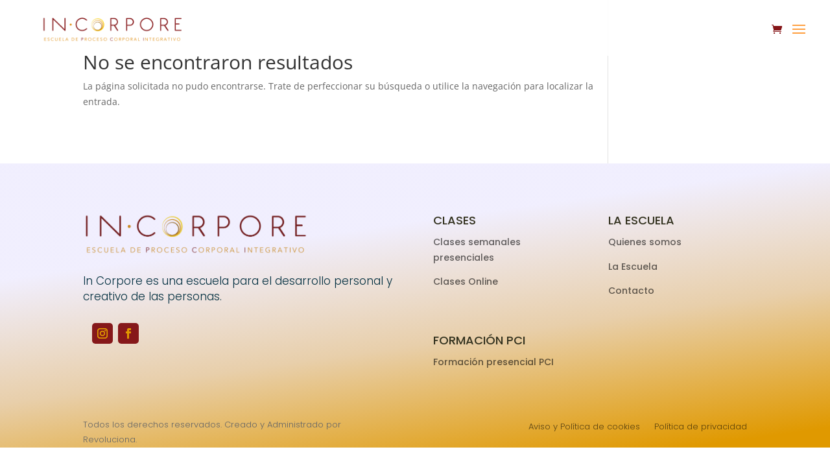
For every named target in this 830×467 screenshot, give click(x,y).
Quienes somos (646, 241)
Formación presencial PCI (493, 361)
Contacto (631, 290)
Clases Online (465, 281)
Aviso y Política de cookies (584, 427)
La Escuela (634, 266)
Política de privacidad (700, 427)
